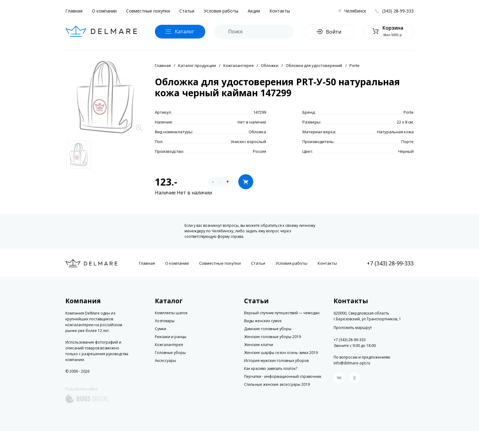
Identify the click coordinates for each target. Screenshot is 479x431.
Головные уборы (170, 352)
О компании (104, 11)
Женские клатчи (258, 344)
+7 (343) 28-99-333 (390, 263)
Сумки (160, 328)
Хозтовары (164, 320)
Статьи (186, 11)
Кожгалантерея (238, 65)
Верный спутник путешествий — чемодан (282, 312)
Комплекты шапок (171, 312)
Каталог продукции (197, 65)
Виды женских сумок (263, 320)
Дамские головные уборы (267, 328)
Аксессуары (165, 360)
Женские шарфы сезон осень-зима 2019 (281, 352)
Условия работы (221, 11)
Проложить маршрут (353, 327)
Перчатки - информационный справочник (282, 376)
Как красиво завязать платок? (270, 368)
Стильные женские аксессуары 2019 (277, 384)
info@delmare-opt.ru (352, 363)
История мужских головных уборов (276, 360)
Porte (354, 65)
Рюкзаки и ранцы (170, 336)
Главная (73, 11)
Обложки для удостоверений (314, 65)
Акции (254, 11)
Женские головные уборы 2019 (272, 336)
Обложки (269, 65)
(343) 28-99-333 (398, 11)
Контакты (279, 11)
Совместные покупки (148, 11)
